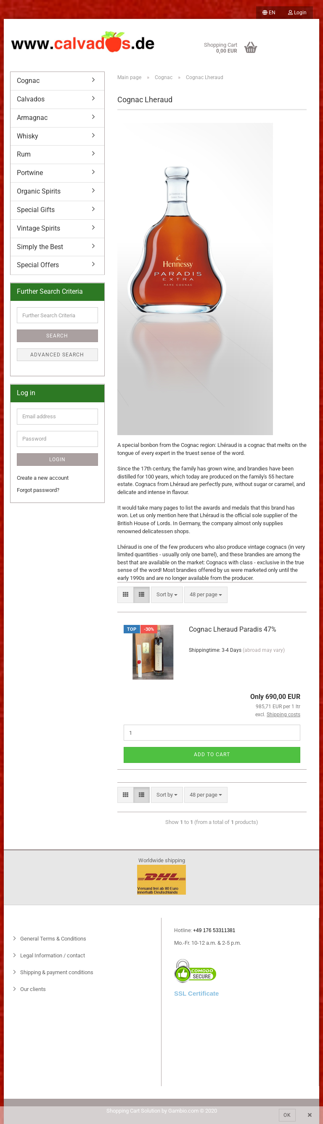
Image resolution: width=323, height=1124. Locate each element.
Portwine (30, 173)
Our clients (32, 989)
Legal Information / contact (52, 955)
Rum (24, 154)
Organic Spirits (39, 191)
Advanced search (57, 355)
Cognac (28, 81)
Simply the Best (40, 247)
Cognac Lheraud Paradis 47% (232, 629)
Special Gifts (36, 210)
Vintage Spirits (38, 228)
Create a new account (43, 478)
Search (57, 336)
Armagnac (32, 118)
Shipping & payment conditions (56, 972)
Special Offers (38, 265)
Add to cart (212, 754)
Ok (287, 1115)
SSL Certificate (196, 993)
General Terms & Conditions (52, 938)
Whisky (27, 136)
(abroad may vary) (264, 650)
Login (297, 13)
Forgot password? (38, 490)
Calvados (31, 99)
